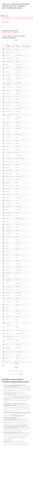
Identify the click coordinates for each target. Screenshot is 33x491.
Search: (16, 41)
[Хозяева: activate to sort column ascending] (10, 46)
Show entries (16, 365)
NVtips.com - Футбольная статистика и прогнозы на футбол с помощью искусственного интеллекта (16, 6)
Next (21, 374)
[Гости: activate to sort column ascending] (19, 46)
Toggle (2, 16)
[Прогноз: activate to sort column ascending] (27, 46)
